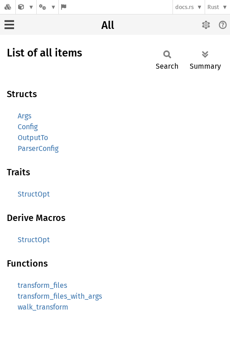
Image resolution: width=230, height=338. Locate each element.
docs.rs (184, 7)
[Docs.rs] (7, 7)
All (107, 25)
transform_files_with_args (60, 296)
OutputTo (33, 137)
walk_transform (43, 307)
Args (24, 116)
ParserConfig (38, 148)
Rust (213, 7)
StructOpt (34, 194)
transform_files (42, 285)
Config (28, 126)
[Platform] (47, 7)
